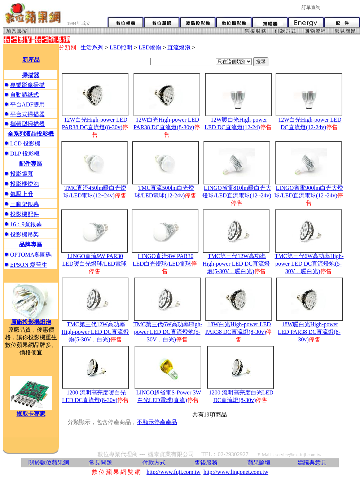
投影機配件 (24, 214)
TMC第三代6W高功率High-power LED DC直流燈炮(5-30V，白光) (167, 331)
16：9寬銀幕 (26, 224)
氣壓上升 (21, 194)
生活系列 (92, 47)
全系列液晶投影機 (31, 134)
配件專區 (30, 164)
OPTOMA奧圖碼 (31, 255)
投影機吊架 (24, 234)
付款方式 (154, 462)
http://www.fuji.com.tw (173, 472)
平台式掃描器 (27, 114)
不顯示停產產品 (157, 422)
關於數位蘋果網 (48, 462)
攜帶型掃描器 (27, 124)
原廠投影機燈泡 (31, 322)
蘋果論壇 (259, 462)
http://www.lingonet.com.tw (235, 472)
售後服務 (206, 462)
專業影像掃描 (27, 85)
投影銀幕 (21, 174)
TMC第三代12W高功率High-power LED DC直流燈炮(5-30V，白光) (95, 331)
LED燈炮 (150, 47)
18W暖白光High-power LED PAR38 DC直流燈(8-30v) (309, 331)
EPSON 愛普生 (28, 265)
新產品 (31, 60)
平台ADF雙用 (27, 104)
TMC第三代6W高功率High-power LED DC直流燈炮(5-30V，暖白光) (309, 263)
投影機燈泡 (24, 184)
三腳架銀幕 (24, 204)
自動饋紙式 (24, 95)
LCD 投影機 (25, 143)
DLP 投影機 (25, 153)
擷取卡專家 (31, 414)
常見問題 (100, 462)
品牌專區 (30, 244)
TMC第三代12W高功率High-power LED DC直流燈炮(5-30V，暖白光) (236, 263)
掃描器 (30, 75)
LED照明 (121, 47)
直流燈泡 (178, 47)
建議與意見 (312, 462)
